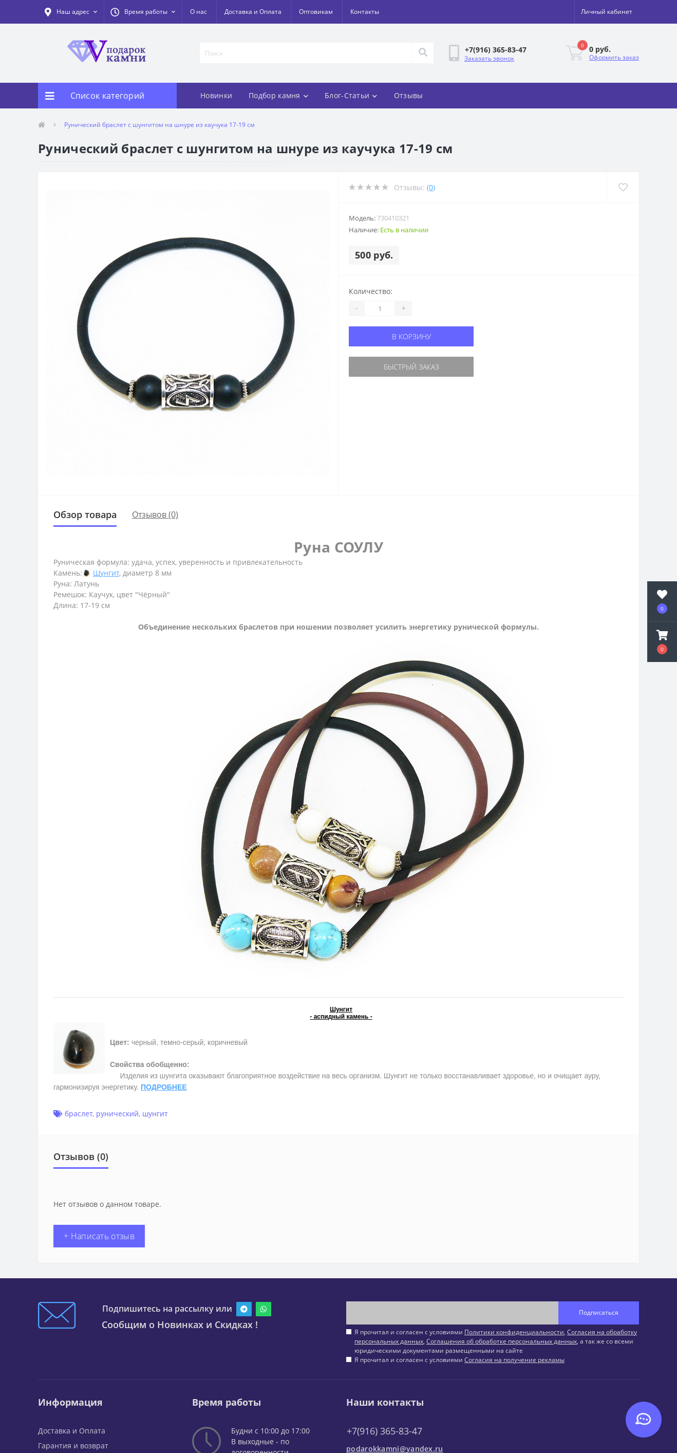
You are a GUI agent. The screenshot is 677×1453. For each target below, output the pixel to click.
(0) (431, 187)
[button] (143, 12)
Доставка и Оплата (252, 11)
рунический (117, 1113)
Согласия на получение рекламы (514, 1359)
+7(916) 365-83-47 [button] (384, 1431)
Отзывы (408, 95)
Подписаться (598, 1312)
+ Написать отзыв (99, 1236)
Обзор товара (85, 514)
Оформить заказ (614, 57)
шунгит (155, 1113)
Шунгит (106, 573)
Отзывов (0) (155, 514)
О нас (198, 11)
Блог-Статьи (351, 95)
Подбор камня (278, 95)
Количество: (370, 291)
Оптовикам (316, 11)
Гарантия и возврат (73, 1445)
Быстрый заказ (411, 367)
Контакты (364, 11)
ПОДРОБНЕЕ (164, 1087)
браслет (78, 1113)
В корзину (411, 336)
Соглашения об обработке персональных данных (501, 1341)
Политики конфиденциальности (514, 1332)
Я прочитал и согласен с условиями (459, 1359)
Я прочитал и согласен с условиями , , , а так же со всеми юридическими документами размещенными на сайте (495, 1341)
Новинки (216, 95)
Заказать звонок (489, 58)
